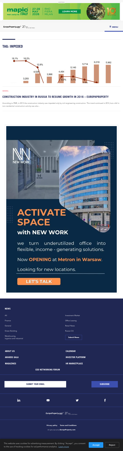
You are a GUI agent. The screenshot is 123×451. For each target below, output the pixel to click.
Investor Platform (76, 357)
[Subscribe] (104, 384)
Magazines (10, 363)
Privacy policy (52, 425)
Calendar (71, 351)
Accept (96, 445)
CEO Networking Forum (47, 369)
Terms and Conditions (68, 425)
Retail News (70, 326)
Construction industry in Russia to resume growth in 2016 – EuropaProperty (55, 96)
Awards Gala (12, 357)
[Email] (35, 384)
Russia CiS (69, 331)
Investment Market (72, 315)
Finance (8, 320)
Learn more (63, 446)
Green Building (11, 331)
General (5, 91)
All (6, 315)
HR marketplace (74, 363)
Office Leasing (71, 320)
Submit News (73, 337)
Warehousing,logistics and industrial (14, 337)
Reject (112, 445)
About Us (10, 351)
